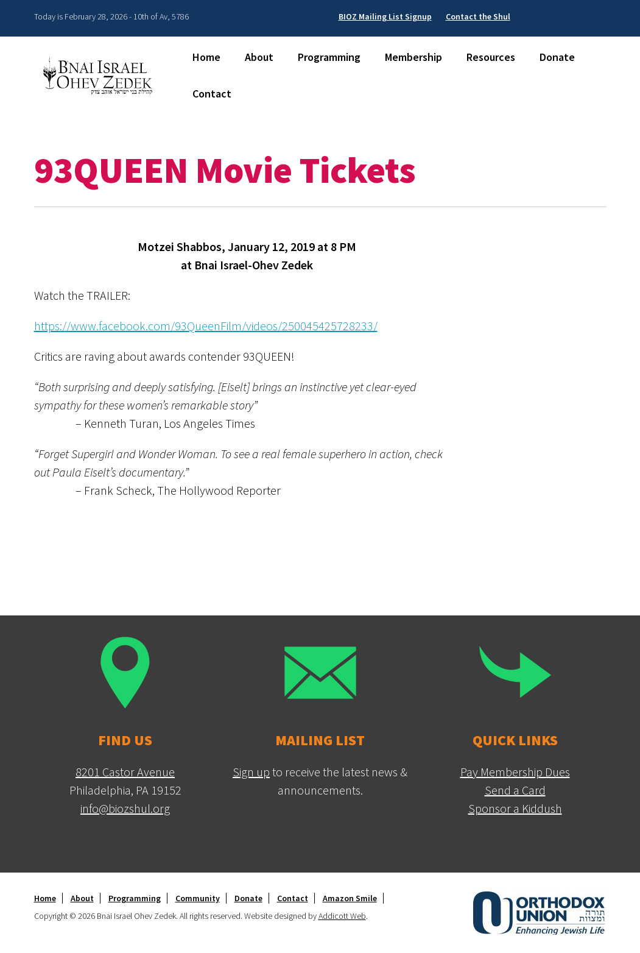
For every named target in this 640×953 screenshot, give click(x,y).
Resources (490, 57)
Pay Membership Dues (515, 771)
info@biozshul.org (125, 808)
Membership (413, 57)
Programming (329, 57)
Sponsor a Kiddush (515, 808)
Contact (211, 94)
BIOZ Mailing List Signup (385, 16)
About (259, 57)
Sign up (251, 771)
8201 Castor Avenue (125, 771)
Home (206, 57)
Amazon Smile (350, 898)
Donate (557, 57)
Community (197, 898)
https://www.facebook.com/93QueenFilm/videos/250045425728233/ (206, 325)
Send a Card (515, 790)
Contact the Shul (478, 16)
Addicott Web (342, 915)
